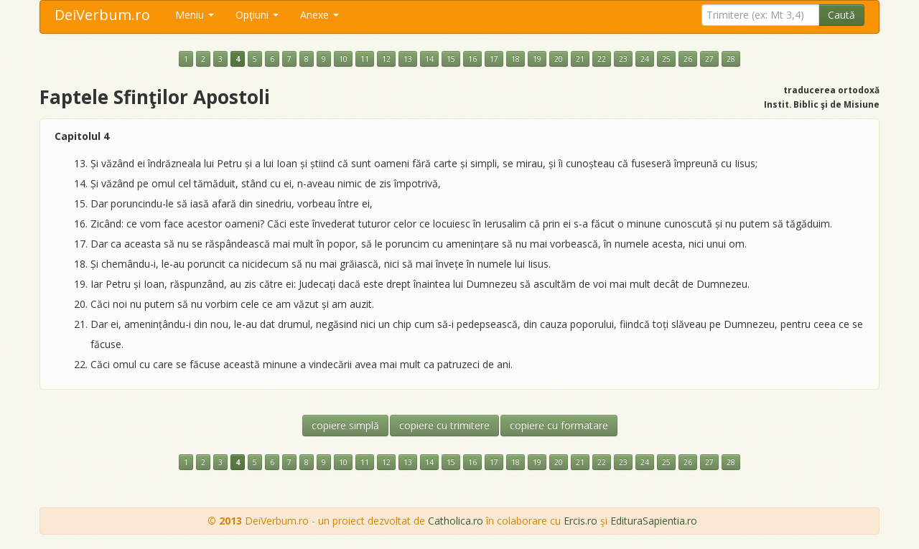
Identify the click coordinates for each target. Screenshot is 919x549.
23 (623, 59)
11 (364, 59)
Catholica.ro (455, 520)
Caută (841, 15)
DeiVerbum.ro (102, 14)
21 (580, 59)
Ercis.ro (580, 520)
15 (451, 59)
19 (537, 59)
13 (407, 59)
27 (709, 59)
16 (472, 59)
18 (515, 59)
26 (688, 59)
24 (644, 59)
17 (494, 59)
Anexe (319, 15)
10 (343, 59)
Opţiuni (257, 15)
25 (666, 59)
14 (429, 59)
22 (601, 59)
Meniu (194, 15)
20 (558, 59)
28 (731, 59)
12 (386, 59)
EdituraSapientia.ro (653, 520)
